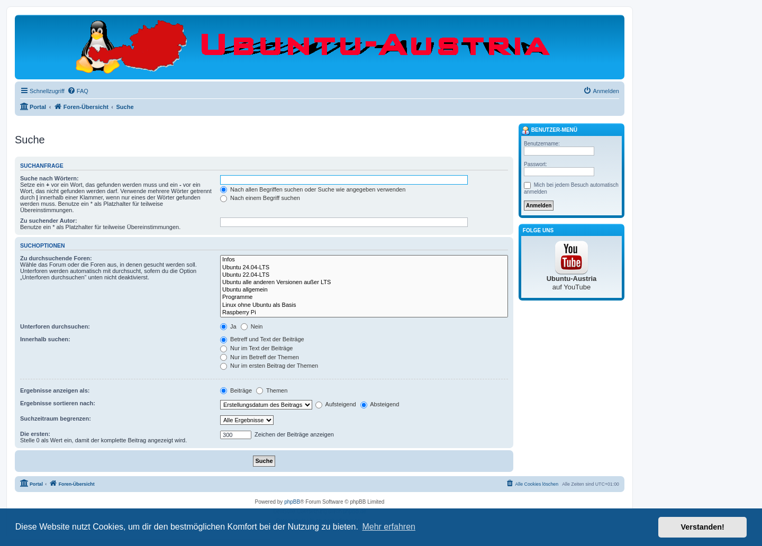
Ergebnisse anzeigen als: (54, 390)
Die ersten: (35, 434)
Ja (228, 326)
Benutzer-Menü (549, 130)
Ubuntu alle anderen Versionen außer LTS (364, 282)
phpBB (292, 502)
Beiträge (236, 390)
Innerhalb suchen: (45, 339)
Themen (271, 390)
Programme (364, 297)
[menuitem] (77, 91)
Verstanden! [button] (702, 527)
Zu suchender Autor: (48, 220)
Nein (252, 326)
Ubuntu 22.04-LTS (364, 275)
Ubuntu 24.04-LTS (364, 267)
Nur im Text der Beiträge (256, 348)
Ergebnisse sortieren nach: (57, 403)
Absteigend (380, 404)
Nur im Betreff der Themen (259, 357)
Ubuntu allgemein (364, 290)
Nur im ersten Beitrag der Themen (269, 365)
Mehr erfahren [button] (388, 526)
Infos (364, 259)
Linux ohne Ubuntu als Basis (364, 305)
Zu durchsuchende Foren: (56, 258)
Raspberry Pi (364, 312)
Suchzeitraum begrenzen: (55, 418)
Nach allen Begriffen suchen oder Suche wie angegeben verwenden (312, 189)
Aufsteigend (335, 404)
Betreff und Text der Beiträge (262, 339)
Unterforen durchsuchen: (55, 326)
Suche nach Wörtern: (49, 178)
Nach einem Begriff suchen (260, 198)
